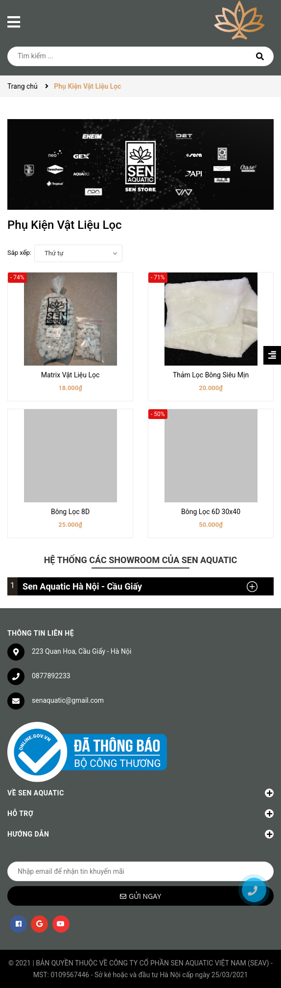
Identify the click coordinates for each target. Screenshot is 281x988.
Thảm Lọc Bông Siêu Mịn (211, 375)
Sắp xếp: (19, 252)
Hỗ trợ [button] (140, 813)
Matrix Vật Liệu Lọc (70, 375)
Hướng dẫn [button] (140, 834)
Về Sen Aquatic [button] (140, 793)
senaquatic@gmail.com (68, 700)
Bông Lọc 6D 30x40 (210, 512)
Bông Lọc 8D (70, 512)
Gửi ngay (145, 896)
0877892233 (51, 676)
